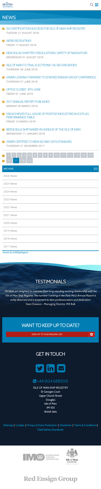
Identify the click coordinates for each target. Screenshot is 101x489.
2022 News (10, 207)
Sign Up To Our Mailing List (63, 334)
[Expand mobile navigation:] (96, 5)
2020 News (10, 223)
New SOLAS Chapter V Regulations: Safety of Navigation (46, 53)
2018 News (10, 238)
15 (90, 155)
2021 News (10, 215)
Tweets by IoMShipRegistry (15, 252)
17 (16, 160)
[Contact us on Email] (61, 368)
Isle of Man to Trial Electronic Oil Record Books (41, 65)
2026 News (10, 175)
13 (77, 155)
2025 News (10, 183)
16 (9, 160)
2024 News (10, 191)
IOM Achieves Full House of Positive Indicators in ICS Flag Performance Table (47, 115)
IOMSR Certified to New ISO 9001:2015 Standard (39, 141)
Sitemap (8, 425)
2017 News (10, 246)
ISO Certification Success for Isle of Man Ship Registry (45, 28)
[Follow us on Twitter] (40, 368)
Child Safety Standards (50, 429)
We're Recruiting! (18, 41)
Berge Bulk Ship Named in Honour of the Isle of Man (43, 129)
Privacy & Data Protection (42, 425)
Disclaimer (66, 425)
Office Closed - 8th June (23, 89)
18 (22, 160)
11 (63, 155)
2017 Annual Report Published (28, 101)
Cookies (20, 425)
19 (29, 160)
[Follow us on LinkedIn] (50, 368)
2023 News (10, 199)
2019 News (10, 230)
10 (56, 155)
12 (70, 155)
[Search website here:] (91, 4)
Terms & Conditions (85, 425)
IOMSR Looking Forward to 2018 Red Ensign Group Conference (51, 77)
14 (83, 155)
